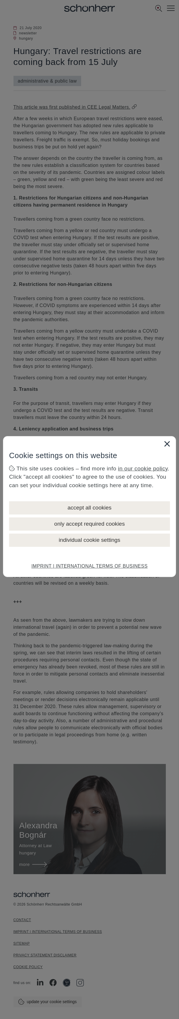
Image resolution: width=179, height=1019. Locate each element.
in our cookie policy (143, 468)
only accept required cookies (89, 524)
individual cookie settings (89, 540)
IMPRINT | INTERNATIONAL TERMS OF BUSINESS (89, 566)
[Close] (167, 443)
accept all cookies (90, 508)
